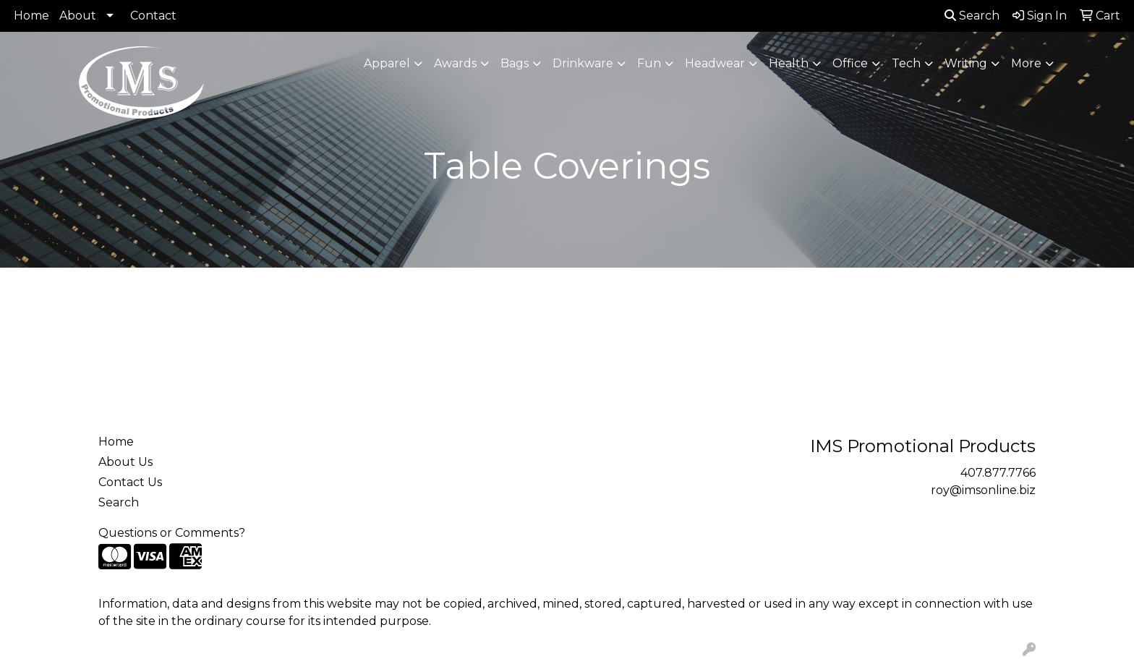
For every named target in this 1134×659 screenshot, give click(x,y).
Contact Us (130, 482)
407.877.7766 (998, 473)
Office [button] (850, 63)
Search (972, 15)
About (77, 15)
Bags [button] (514, 63)
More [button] (1026, 63)
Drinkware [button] (583, 63)
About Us (125, 462)
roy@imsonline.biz (983, 490)
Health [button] (789, 63)
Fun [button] (649, 63)
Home (31, 15)
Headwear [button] (715, 63)
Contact (153, 15)
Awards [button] (455, 63)
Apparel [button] (387, 63)
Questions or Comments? (171, 533)
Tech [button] (906, 63)
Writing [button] (966, 63)
